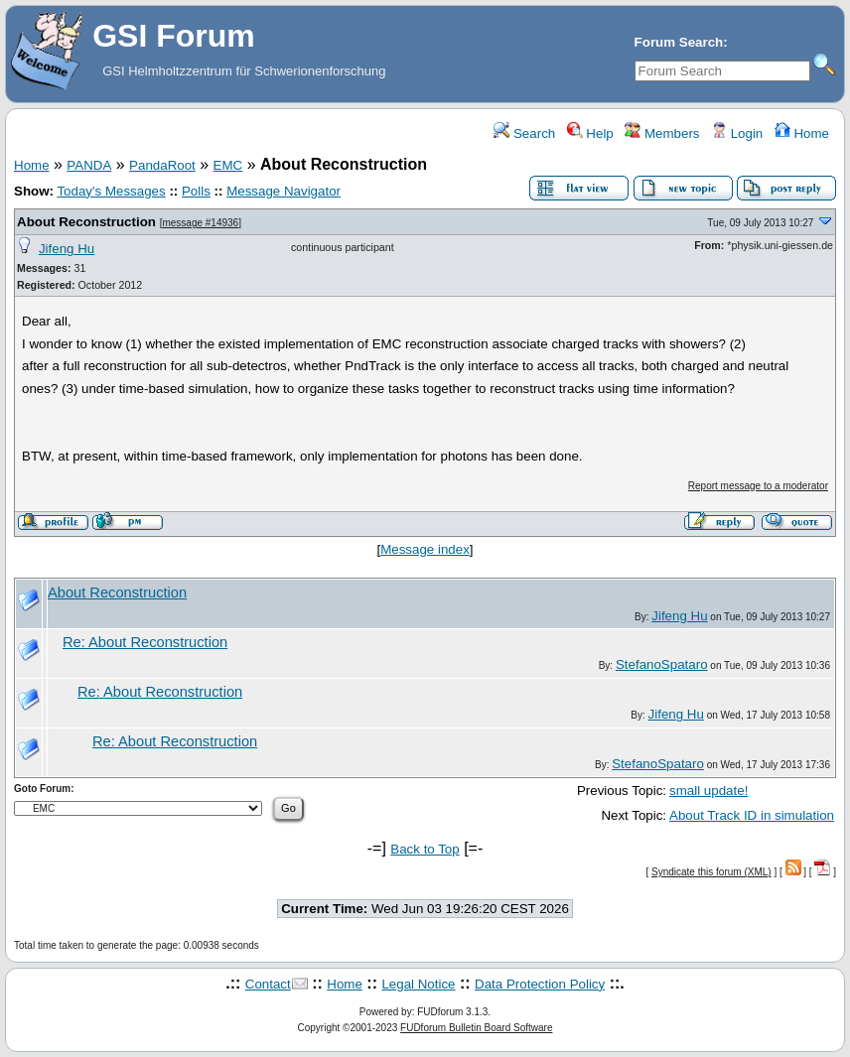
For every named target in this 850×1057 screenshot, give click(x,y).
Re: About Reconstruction (145, 642)
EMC (228, 165)
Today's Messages (111, 191)
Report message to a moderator (758, 485)
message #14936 (200, 222)
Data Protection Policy (540, 984)
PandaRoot (162, 165)
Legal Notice (418, 984)
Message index (425, 549)
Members (662, 133)
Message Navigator (283, 191)
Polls (196, 191)
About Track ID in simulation (751, 815)
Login (737, 133)
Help (590, 133)
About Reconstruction (86, 221)
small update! (708, 790)
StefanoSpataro (662, 664)
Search (524, 133)
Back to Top (424, 849)
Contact (268, 984)
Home (802, 133)
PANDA (89, 165)
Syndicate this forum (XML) (711, 871)
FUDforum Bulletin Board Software (476, 1027)
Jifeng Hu (66, 248)
